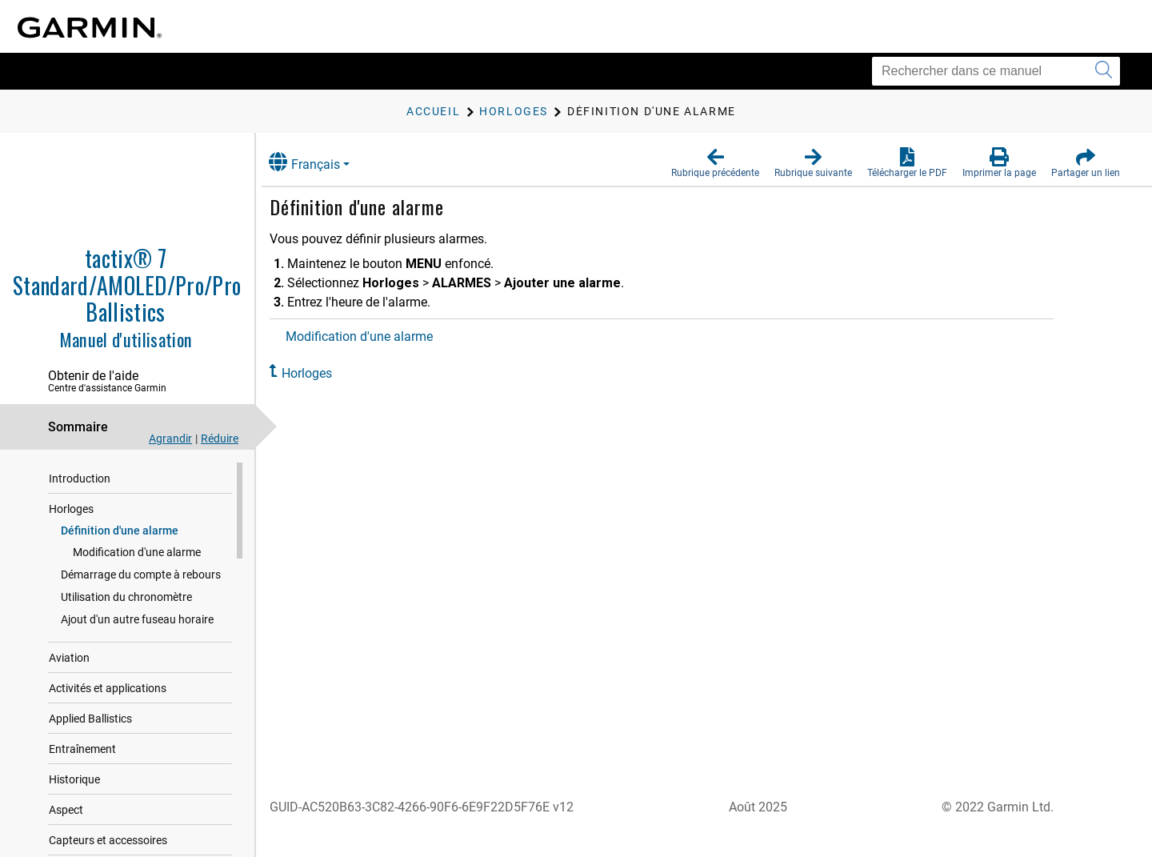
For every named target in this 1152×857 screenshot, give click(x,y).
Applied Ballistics (90, 718)
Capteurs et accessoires (108, 840)
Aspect (66, 809)
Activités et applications (107, 688)
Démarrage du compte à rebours (141, 574)
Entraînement (82, 749)
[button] (715, 163)
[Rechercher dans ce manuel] (996, 71)
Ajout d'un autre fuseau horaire (137, 619)
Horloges (71, 509)
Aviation (69, 657)
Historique (74, 779)
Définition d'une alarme (119, 530)
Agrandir (170, 438)
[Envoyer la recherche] (1103, 71)
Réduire (219, 438)
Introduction (79, 478)
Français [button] (319, 162)
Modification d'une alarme (137, 552)
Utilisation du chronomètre (126, 597)
